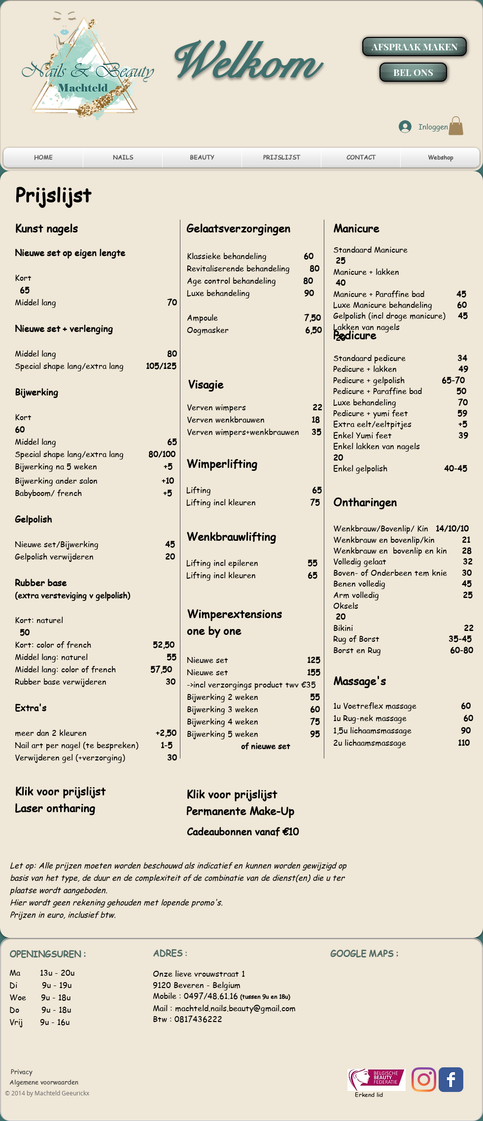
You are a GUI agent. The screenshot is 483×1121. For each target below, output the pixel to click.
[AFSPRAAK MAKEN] (414, 46)
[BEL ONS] (413, 72)
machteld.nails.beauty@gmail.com (235, 1008)
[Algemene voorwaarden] (43, 1082)
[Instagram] (424, 1079)
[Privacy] (22, 1071)
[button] (456, 125)
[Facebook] (451, 1079)
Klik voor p (213, 794)
